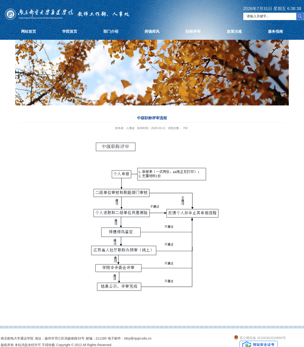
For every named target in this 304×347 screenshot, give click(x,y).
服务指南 (275, 31)
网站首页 (28, 31)
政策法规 (234, 31)
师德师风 (152, 31)
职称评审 (193, 31)
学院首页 (69, 31)
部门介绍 (110, 31)
